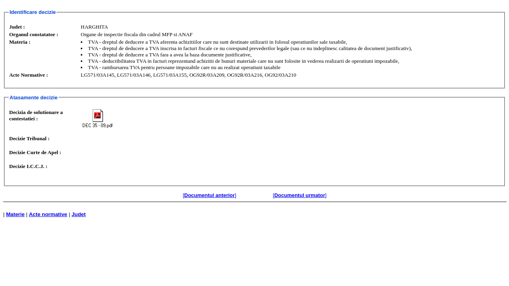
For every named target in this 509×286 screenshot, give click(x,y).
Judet (79, 214)
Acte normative (48, 214)
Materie (15, 214)
